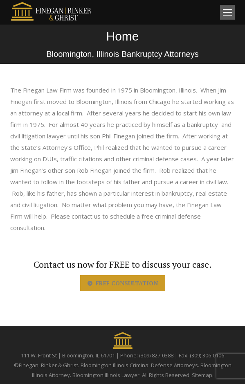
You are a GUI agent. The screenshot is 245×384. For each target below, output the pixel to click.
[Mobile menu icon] (227, 12)
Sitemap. (203, 375)
